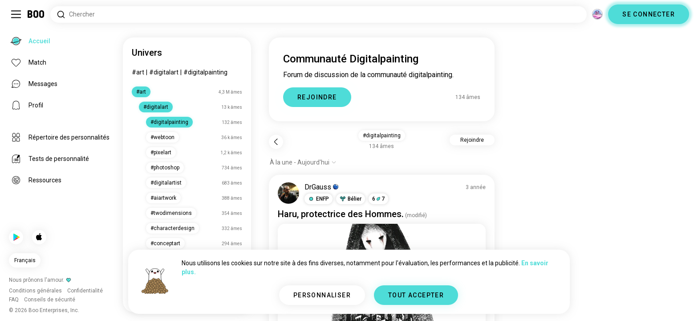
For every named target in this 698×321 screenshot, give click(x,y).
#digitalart (164, 72)
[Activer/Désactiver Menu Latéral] (16, 14)
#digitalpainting (205, 72)
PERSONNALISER (322, 295)
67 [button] (378, 199)
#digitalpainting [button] (382, 135)
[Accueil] (36, 14)
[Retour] (276, 142)
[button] (318, 198)
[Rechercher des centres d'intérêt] (318, 14)
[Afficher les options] (303, 162)
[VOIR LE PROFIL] (288, 193)
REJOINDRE (317, 97)
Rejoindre (472, 140)
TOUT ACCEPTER (416, 295)
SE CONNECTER (648, 14)
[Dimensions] (597, 14)
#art (138, 72)
